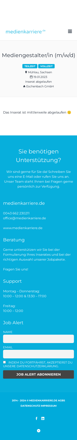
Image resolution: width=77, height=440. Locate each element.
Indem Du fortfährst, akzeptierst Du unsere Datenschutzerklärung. (37, 364)
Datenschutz (30, 405)
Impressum (48, 405)
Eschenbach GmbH (40, 86)
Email (8, 347)
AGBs (61, 400)
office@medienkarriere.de (24, 218)
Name (8, 332)
